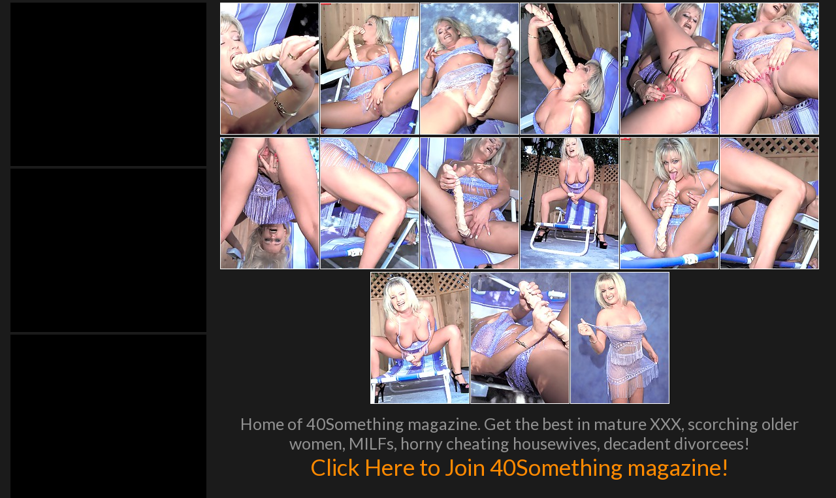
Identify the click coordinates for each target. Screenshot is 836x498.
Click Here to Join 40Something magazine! (519, 466)
